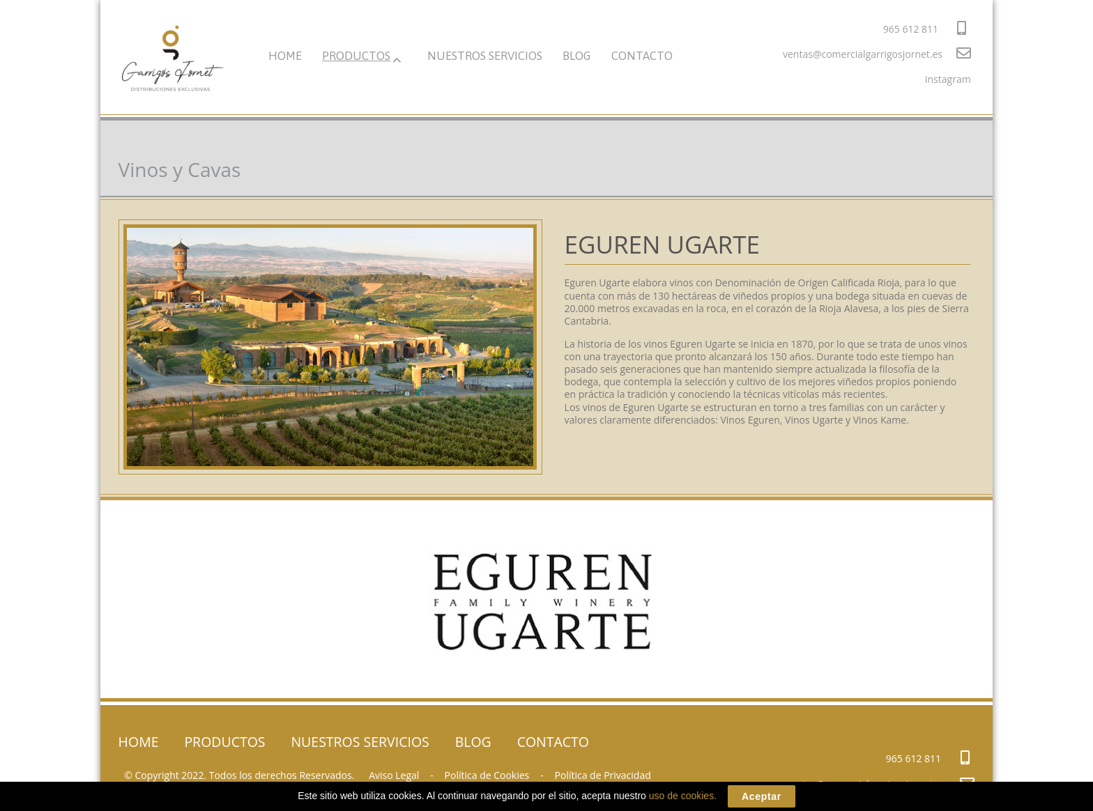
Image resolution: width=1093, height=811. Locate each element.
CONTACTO (642, 56)
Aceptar (761, 796)
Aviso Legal (394, 775)
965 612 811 (924, 28)
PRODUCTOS (356, 56)
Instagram (948, 79)
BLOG (577, 56)
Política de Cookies (487, 775)
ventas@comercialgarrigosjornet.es (877, 53)
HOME (285, 56)
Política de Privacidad (603, 775)
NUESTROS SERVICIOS (484, 56)
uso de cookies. (683, 795)
